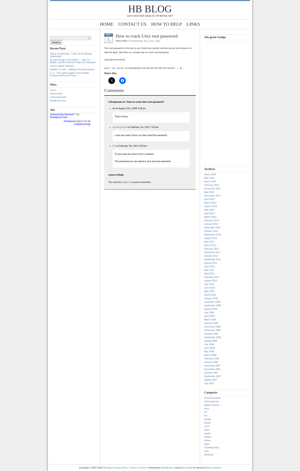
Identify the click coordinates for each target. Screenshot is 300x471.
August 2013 (210, 206)
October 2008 (211, 333)
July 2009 (209, 312)
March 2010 (210, 295)
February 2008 (211, 358)
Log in (53, 90)
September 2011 (212, 259)
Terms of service (138, 467)
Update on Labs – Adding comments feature (72, 69)
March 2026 (210, 174)
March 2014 (210, 202)
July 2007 (209, 383)
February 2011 (211, 277)
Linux (151, 41)
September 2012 (212, 234)
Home (107, 24)
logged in (126, 182)
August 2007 (210, 380)
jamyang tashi (119, 127)
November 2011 (212, 252)
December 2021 (212, 188)
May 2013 (209, 210)
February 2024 (211, 185)
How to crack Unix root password (147, 36)
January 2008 (211, 362)
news (207, 430)
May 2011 (209, 270)
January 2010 (211, 298)
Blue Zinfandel (188, 467)
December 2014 (212, 195)
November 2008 (212, 330)
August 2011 (210, 263)
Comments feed (58, 97)
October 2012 (211, 231)
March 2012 (210, 245)
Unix (157, 41)
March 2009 (210, 319)
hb (113, 146)
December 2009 (212, 302)
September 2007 (212, 376)
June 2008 (209, 348)
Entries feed (56, 93)
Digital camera (211, 405)
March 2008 (210, 355)
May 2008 (209, 351)
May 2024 (209, 178)
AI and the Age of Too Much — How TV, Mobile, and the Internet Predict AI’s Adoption (73, 61)
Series (207, 440)
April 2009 (209, 316)
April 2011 (209, 273)
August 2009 (210, 309)
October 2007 (211, 372)
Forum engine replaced (62, 66)
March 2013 (210, 217)
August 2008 (210, 341)
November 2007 (212, 369)
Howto (207, 422)
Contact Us (132, 24)
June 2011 (209, 266)
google (207, 419)
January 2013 (211, 224)
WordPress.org (57, 100)
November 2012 (212, 227)
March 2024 (210, 181)
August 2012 (210, 238)
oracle (207, 433)
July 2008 (209, 344)
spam (207, 444)
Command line (135, 41)
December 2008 (212, 326)
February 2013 (211, 220)
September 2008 (212, 337)
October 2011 (211, 256)
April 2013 (209, 213)
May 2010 (209, 291)
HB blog (150, 8)
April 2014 (209, 199)
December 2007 (212, 365)
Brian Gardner (214, 467)
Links (193, 24)
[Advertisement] (221, 102)
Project (207, 437)
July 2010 (209, 284)
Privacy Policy (121, 467)
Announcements (212, 398)
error (206, 408)
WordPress (167, 467)
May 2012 (209, 241)
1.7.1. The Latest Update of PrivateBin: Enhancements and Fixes (69, 74)
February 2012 (211, 248)
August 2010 (210, 280)
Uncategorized (211, 447)
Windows (209, 454)
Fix (205, 412)
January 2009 (211, 323)
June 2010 (209, 287)
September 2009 (212, 305)
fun (145, 41)
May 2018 (209, 192)
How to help (166, 24)
